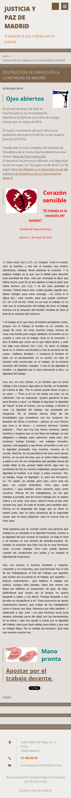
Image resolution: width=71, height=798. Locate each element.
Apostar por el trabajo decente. (29, 674)
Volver (7, 697)
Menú (64, 6)
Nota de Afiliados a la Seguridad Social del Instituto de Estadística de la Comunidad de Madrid (35, 173)
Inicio (6, 56)
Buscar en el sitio (55, 6)
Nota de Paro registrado (29, 156)
